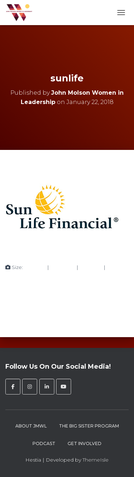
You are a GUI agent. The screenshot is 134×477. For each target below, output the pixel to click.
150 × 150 (35, 267)
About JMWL (31, 426)
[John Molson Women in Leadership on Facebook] (12, 387)
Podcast (44, 443)
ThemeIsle (96, 460)
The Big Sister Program (89, 426)
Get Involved (84, 443)
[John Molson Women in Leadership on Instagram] (29, 387)
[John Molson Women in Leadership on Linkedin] (46, 387)
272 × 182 (91, 267)
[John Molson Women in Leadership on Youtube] (63, 387)
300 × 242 (62, 267)
